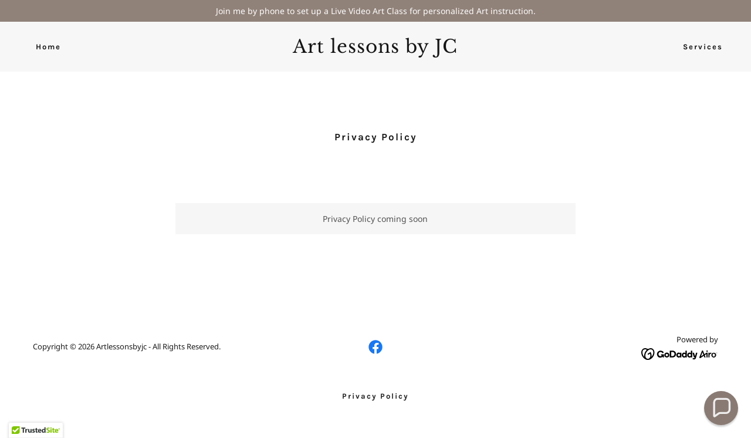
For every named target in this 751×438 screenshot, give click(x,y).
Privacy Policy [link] (375, 396)
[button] (721, 408)
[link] (376, 49)
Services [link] (703, 46)
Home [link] (48, 46)
